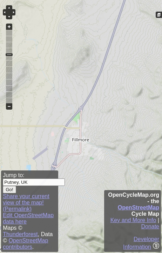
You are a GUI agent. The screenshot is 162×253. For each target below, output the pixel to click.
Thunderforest (20, 234)
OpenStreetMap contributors (25, 244)
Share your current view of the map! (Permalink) (26, 202)
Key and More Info (133, 220)
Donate (150, 226)
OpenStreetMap (138, 207)
